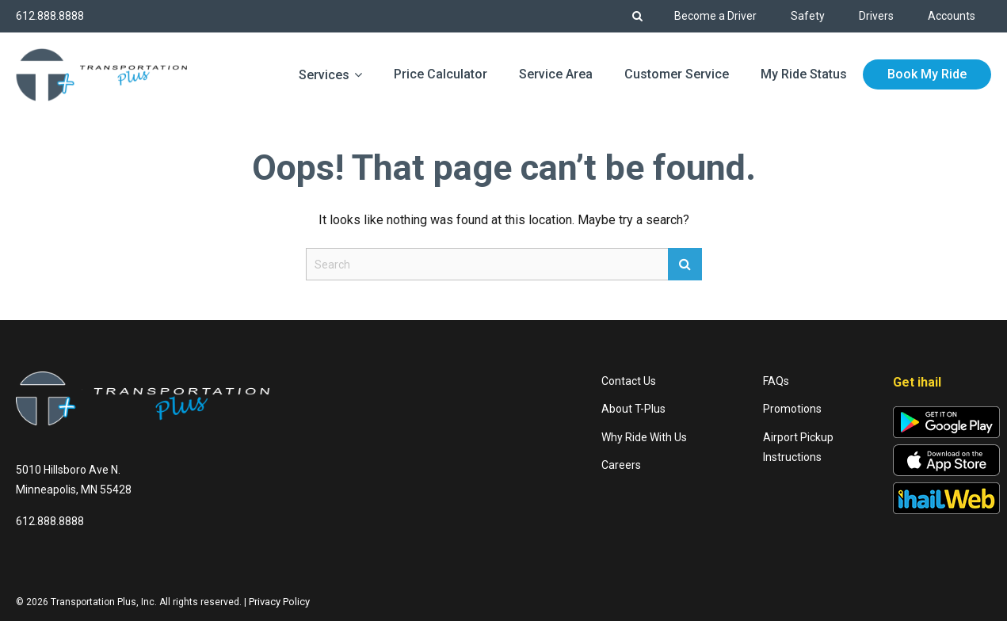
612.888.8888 (50, 16)
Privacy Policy (279, 602)
